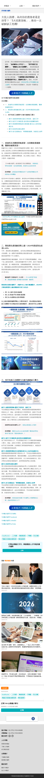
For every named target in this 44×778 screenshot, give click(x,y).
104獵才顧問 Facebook (9, 517)
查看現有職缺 (5, 744)
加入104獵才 (5, 770)
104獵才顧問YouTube (8, 524)
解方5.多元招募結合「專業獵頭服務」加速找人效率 (25, 131)
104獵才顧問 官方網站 (8, 514)
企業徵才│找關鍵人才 (22, 93)
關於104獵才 (5, 767)
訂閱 (22, 710)
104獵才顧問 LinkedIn (8, 521)
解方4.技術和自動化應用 (17, 129)
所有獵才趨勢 (5, 11)
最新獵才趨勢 (5, 760)
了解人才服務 (5, 746)
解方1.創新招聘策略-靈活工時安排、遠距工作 (23, 119)
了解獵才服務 (5, 757)
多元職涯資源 (5, 749)
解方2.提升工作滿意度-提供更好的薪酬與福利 (23, 121)
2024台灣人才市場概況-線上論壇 (13, 217)
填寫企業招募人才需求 (29, 425)
